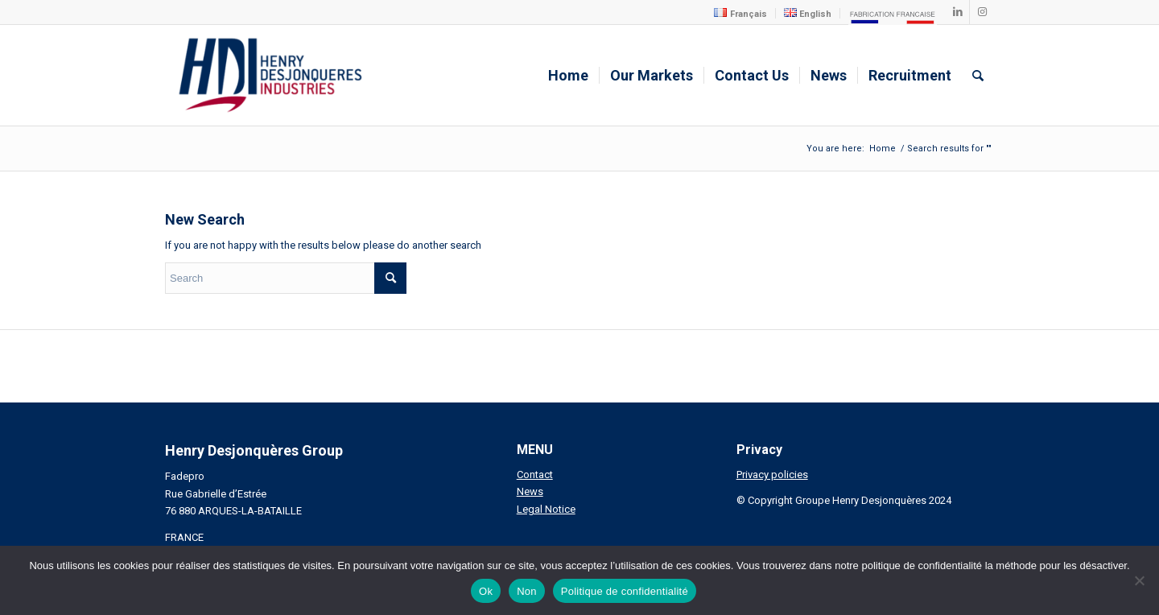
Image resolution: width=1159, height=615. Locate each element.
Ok (486, 591)
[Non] (1139, 580)
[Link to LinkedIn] (957, 12)
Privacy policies (772, 474)
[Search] (978, 75)
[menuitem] (740, 13)
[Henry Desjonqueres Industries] (270, 75)
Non (527, 591)
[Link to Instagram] (982, 12)
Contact (535, 474)
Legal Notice (546, 509)
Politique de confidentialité (624, 591)
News (530, 491)
